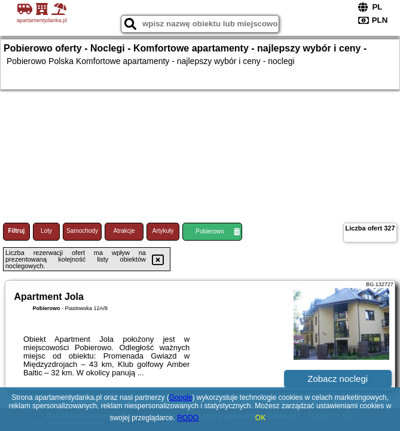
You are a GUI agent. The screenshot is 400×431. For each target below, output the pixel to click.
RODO (188, 418)
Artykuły (163, 230)
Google (181, 397)
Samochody (82, 230)
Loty (46, 230)
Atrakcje (124, 230)
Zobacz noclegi (337, 379)
